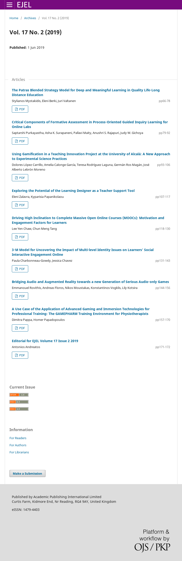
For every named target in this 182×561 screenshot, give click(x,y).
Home (13, 18)
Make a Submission (27, 473)
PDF (21, 109)
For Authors (17, 445)
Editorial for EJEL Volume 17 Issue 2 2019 (45, 341)
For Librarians (19, 452)
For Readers (17, 438)
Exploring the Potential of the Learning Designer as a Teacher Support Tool (73, 190)
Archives (30, 18)
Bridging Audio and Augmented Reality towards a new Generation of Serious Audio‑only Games (90, 281)
